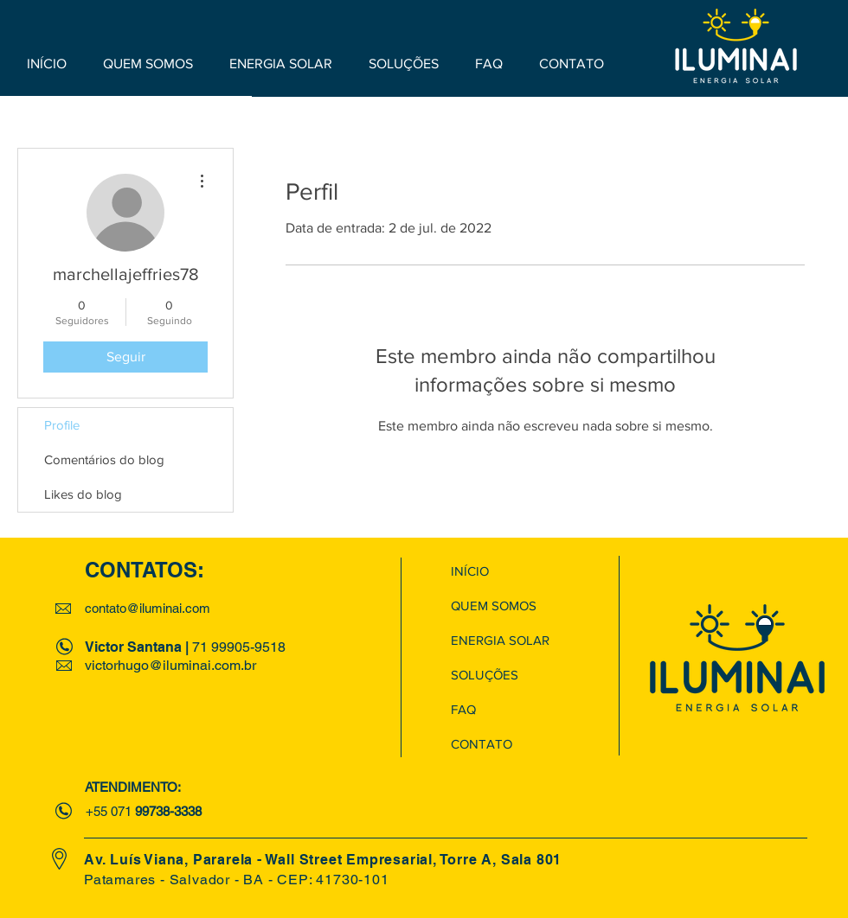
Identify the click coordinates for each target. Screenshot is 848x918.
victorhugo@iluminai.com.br (170, 665)
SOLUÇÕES (484, 674)
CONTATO (481, 743)
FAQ (463, 709)
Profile (62, 425)
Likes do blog (83, 494)
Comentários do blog (104, 459)
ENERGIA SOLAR (500, 640)
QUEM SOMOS (493, 605)
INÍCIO (470, 571)
